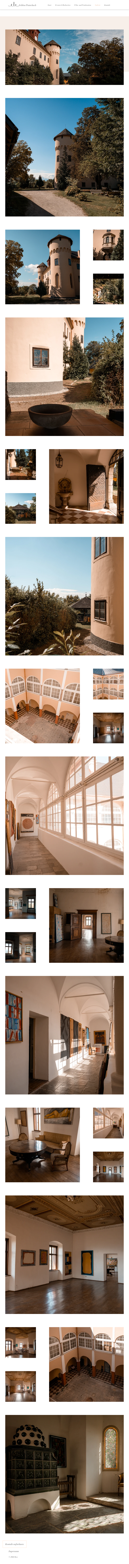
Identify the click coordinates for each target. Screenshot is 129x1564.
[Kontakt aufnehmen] (14, 1544)
